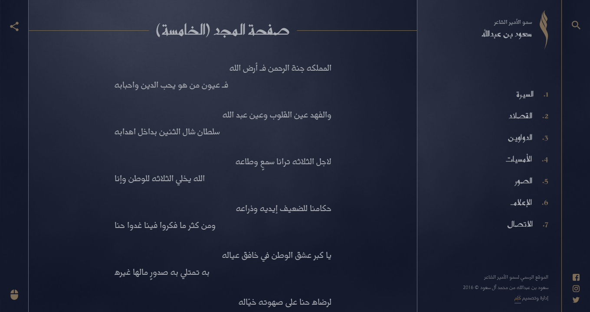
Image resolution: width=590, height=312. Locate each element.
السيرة (525, 94)
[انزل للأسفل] (14, 294)
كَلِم (518, 297)
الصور (523, 180)
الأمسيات (518, 159)
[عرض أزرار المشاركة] (14, 26)
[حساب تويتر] (576, 299)
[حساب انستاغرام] (576, 288)
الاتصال (520, 224)
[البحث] (576, 25)
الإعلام (521, 202)
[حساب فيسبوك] (576, 277)
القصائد (520, 115)
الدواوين (520, 137)
